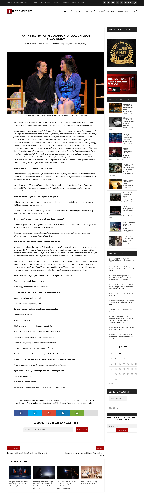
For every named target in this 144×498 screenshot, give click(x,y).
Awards (34, 3)
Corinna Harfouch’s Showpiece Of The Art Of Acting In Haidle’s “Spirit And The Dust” (121, 277)
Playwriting (82, 35)
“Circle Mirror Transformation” (119, 300)
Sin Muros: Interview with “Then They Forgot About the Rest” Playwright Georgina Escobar (67, 476)
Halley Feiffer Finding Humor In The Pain (89, 474)
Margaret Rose (129, 191)
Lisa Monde (128, 102)
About (9, 3)
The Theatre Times (41, 35)
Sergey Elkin (129, 176)
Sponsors (65, 3)
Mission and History (21, 3)
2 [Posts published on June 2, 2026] (115, 350)
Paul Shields (128, 235)
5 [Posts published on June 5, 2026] (128, 350)
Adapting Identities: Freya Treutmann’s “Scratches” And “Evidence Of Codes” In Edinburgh (43, 476)
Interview (73, 35)
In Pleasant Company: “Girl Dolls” (120, 285)
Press (74, 3)
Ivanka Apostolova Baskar (126, 116)
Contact (81, 3)
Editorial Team (45, 3)
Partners (56, 3)
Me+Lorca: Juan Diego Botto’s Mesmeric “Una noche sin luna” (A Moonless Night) (120, 268)
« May (111, 374)
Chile (66, 35)
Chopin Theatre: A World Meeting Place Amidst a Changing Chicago (18, 475)
